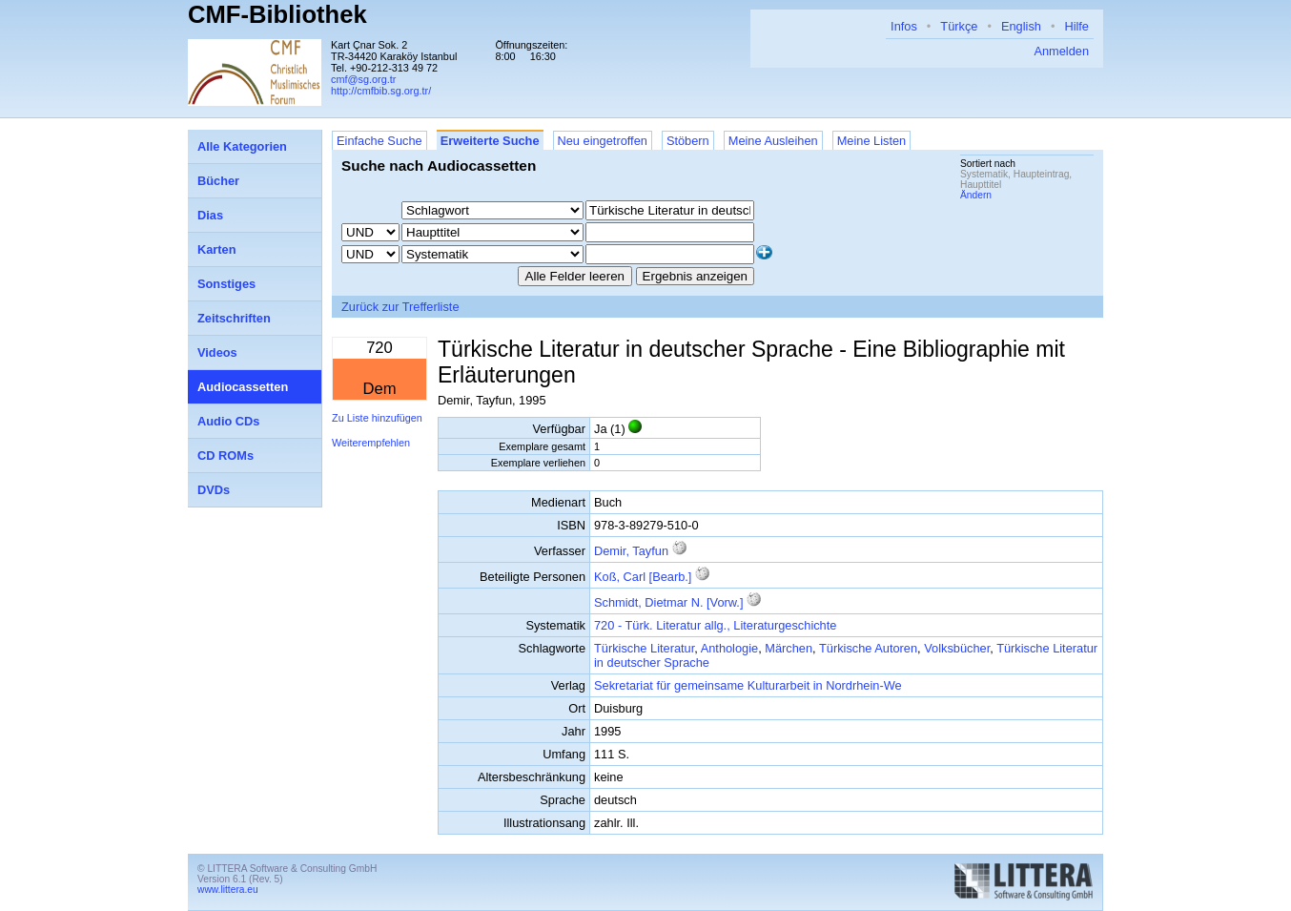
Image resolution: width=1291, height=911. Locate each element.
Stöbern (687, 141)
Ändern (976, 195)
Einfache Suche (379, 141)
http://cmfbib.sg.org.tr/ (381, 90)
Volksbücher (957, 648)
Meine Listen (872, 141)
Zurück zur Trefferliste (400, 307)
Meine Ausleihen (773, 141)
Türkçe (958, 26)
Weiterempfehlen (371, 442)
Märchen (788, 648)
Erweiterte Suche (490, 141)
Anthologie (729, 648)
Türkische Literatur (644, 648)
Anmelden (1061, 51)
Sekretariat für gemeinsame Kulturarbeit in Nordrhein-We (748, 685)
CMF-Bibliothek (277, 14)
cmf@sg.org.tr (363, 79)
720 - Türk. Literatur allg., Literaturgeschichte (715, 625)
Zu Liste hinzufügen (377, 418)
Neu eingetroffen (602, 141)
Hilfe (1076, 26)
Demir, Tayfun (631, 551)
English (1021, 26)
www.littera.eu (227, 889)
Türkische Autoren (868, 648)
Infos (904, 26)
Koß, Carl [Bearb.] (642, 576)
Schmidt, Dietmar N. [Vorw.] (668, 602)
